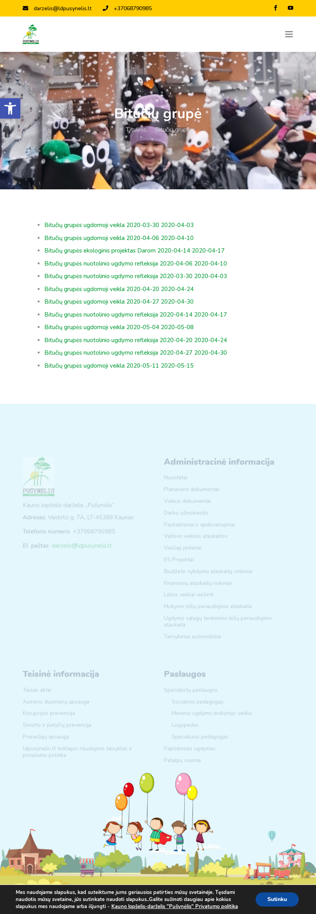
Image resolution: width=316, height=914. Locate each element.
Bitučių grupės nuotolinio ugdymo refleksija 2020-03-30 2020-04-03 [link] (135, 276)
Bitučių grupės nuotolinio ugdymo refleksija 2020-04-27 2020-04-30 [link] (135, 353)
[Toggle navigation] (289, 34)
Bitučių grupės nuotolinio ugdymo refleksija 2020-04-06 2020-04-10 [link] (135, 263)
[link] (10, 108)
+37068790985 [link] (127, 8)
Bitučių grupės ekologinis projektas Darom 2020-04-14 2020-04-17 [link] (134, 251)
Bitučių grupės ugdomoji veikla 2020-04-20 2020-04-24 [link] (119, 289)
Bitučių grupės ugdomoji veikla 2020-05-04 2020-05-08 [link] (119, 327)
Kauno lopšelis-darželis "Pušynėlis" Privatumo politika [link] (174, 906)
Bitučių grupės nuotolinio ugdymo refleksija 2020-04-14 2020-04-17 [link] (135, 315)
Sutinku (277, 899)
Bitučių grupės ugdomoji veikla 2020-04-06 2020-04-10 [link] (119, 238)
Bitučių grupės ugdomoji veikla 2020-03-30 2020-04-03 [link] (119, 225)
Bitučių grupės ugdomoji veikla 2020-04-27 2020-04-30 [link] (119, 302)
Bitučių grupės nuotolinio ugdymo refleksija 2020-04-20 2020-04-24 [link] (135, 340)
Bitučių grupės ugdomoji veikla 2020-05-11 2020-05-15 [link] (119, 366)
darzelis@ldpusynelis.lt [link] (57, 8)
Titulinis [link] (136, 129)
